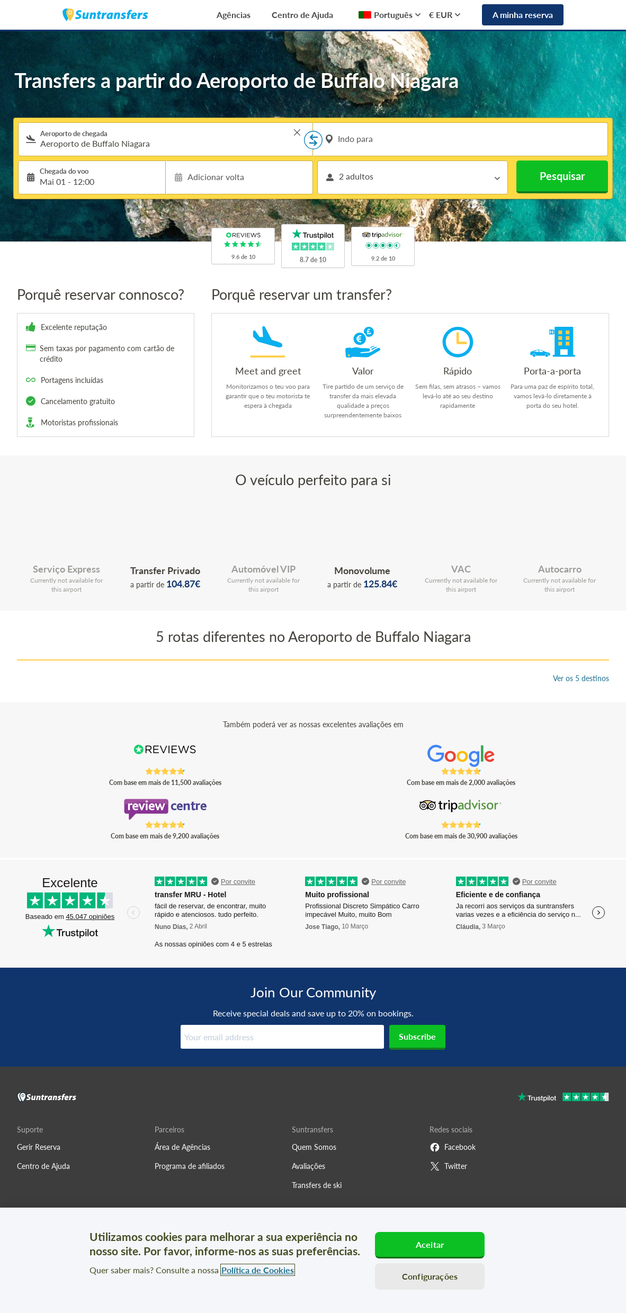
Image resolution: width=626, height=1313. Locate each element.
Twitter (448, 1166)
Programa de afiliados (190, 1166)
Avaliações (308, 1166)
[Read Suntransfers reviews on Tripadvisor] (461, 809)
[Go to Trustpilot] (563, 1098)
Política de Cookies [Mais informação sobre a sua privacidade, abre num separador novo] (257, 1270)
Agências (234, 15)
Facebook (453, 1147)
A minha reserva (523, 15)
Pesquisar (562, 175)
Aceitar (430, 1244)
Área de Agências (182, 1146)
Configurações (430, 1276)
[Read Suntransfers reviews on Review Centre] (165, 809)
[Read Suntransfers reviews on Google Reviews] (461, 756)
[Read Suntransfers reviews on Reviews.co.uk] (165, 756)
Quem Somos (314, 1146)
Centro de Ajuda (302, 15)
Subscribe (417, 1036)
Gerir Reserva (38, 1146)
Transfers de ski (317, 1185)
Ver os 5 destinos (581, 678)
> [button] (297, 132)
